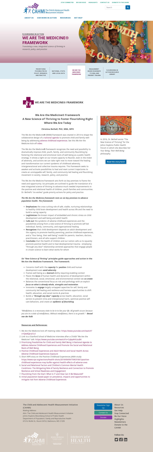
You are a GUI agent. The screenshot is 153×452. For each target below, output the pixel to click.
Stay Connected (121, 413)
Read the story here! (116, 162)
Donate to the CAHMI (120, 2)
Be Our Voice (81, 2)
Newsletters (120, 422)
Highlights (93, 2)
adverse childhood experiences (53, 140)
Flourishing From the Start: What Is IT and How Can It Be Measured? (52, 374)
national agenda (51, 137)
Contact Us (104, 2)
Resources (119, 407)
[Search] (115, 7)
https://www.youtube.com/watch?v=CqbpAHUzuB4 (58, 339)
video (39, 143)
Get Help (118, 410)
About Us (118, 404)
